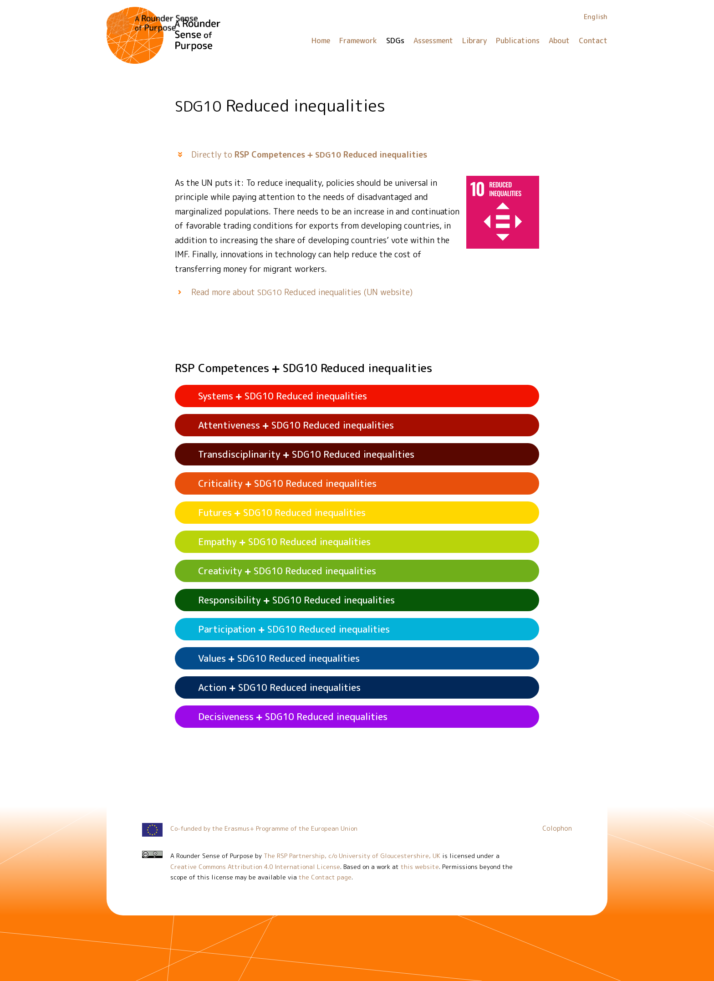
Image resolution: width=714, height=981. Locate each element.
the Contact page (325, 877)
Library (474, 41)
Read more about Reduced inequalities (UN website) (302, 292)
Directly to (309, 154)
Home (320, 41)
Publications (518, 41)
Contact (593, 41)
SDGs (395, 41)
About (559, 41)
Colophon (557, 828)
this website (420, 866)
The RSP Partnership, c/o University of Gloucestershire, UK (352, 855)
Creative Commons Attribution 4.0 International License (255, 866)
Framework (358, 41)
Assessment (433, 41)
